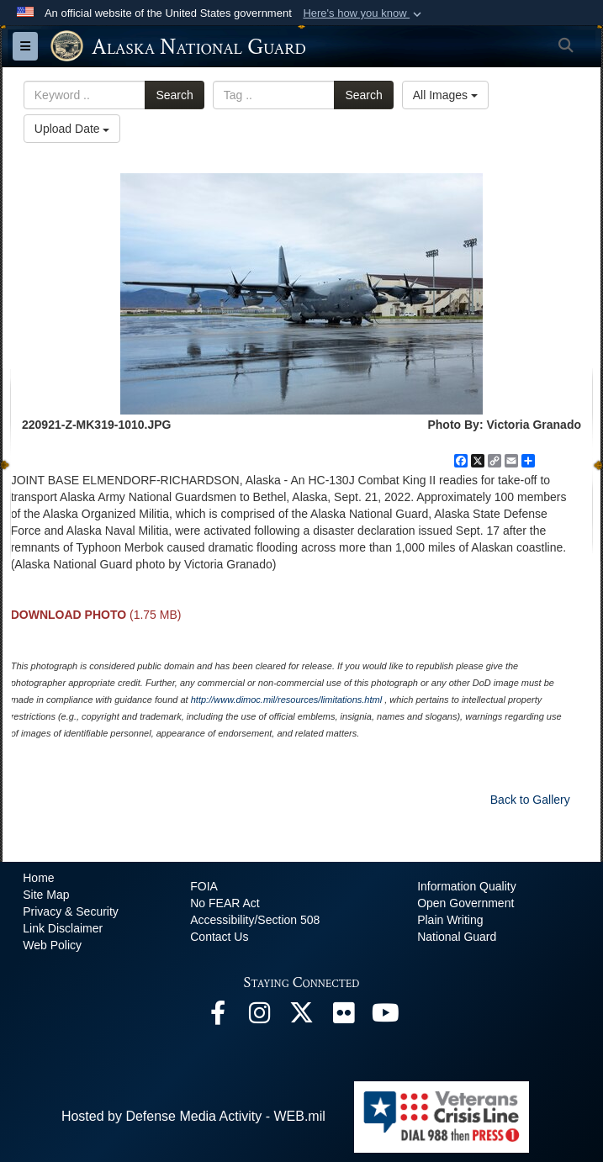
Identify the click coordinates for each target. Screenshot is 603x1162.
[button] (364, 13)
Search (174, 95)
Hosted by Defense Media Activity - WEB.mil (193, 1116)
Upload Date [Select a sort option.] (72, 128)
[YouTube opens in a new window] (386, 1017)
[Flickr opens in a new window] (344, 1017)
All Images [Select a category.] (445, 95)
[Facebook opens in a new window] (218, 1017)
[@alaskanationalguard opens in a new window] (260, 1017)
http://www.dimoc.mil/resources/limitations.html (286, 700)
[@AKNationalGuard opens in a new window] (302, 1017)
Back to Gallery (530, 799)
